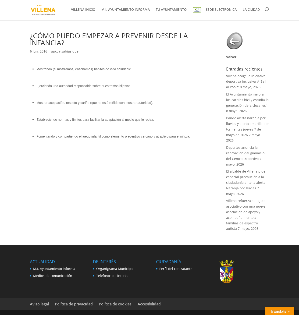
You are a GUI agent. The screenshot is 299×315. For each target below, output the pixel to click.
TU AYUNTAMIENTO (171, 10)
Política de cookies (115, 304)
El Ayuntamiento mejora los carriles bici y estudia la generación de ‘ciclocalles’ (247, 100)
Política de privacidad (74, 304)
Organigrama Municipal (115, 268)
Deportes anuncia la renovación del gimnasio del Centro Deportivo (245, 153)
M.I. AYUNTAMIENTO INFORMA (125, 10)
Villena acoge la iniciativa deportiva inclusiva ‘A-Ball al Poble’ (246, 81)
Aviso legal (39, 304)
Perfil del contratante (175, 268)
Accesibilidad (149, 304)
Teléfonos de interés (112, 275)
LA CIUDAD (251, 10)
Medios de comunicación (52, 275)
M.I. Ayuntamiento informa (54, 268)
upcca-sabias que (64, 51)
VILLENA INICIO (83, 10)
